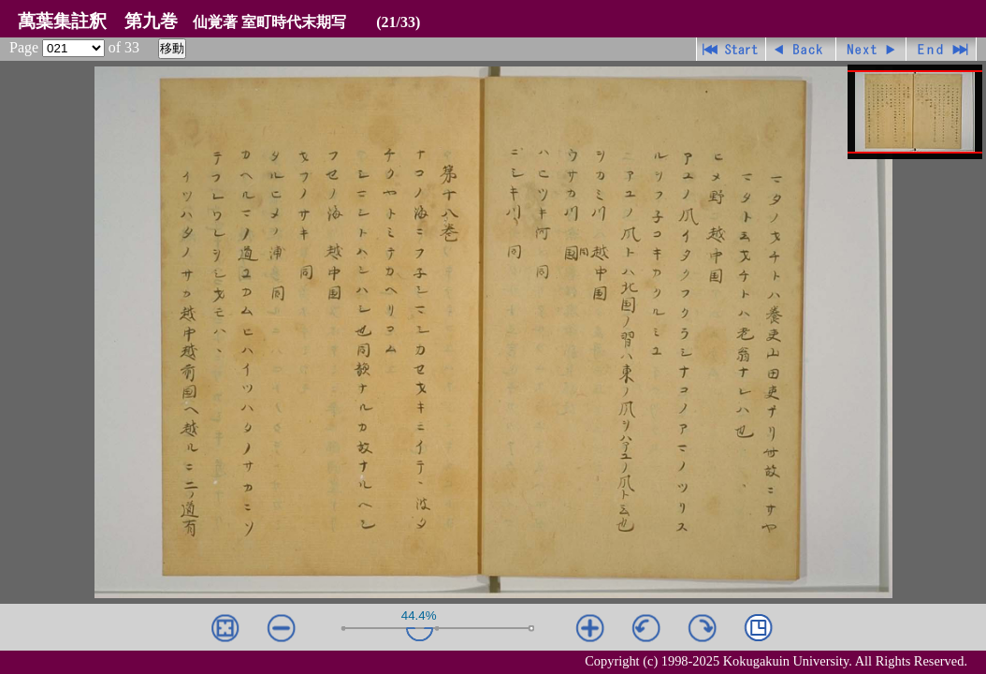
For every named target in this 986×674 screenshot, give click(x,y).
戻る (801, 49)
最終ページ (941, 49)
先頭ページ (731, 49)
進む (871, 49)
